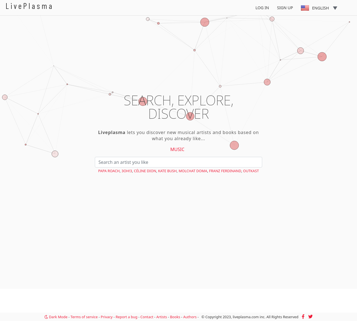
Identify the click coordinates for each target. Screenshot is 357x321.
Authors (190, 316)
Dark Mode (55, 316)
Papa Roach (109, 170)
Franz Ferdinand (225, 170)
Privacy (107, 316)
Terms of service (84, 316)
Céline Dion (145, 170)
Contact (146, 316)
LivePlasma (30, 6)
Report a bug (126, 316)
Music (177, 149)
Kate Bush (167, 170)
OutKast (251, 170)
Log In (262, 7)
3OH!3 (127, 170)
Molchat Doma (192, 170)
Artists (161, 316)
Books (175, 316)
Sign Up (285, 7)
